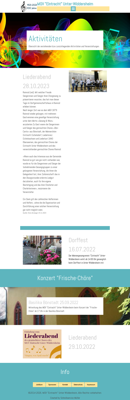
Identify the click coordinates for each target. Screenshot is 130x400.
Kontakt (65, 385)
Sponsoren (52, 385)
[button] (42, 329)
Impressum (91, 385)
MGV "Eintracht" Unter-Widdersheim (65, 4)
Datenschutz (78, 385)
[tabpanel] (65, 40)
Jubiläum (39, 385)
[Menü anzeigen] (73, 8)
